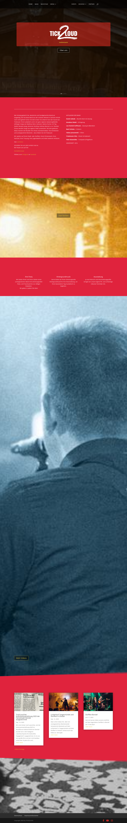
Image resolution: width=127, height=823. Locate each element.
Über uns (63, 50)
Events (73, 4)
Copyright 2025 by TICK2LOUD (23, 820)
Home (31, 4)
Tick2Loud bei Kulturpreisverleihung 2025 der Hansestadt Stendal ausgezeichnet (28, 717)
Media (53, 4)
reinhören (20, 142)
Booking (81, 4)
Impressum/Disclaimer (31, 815)
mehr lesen (19, 742)
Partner (91, 4)
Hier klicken (64, 215)
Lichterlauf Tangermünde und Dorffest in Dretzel (62, 715)
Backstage (44, 4)
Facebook (33, 154)
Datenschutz (18, 815)
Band (37, 4)
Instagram (25, 154)
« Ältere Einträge (19, 749)
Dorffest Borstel (91, 714)
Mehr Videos (21, 658)
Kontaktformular (19, 151)
